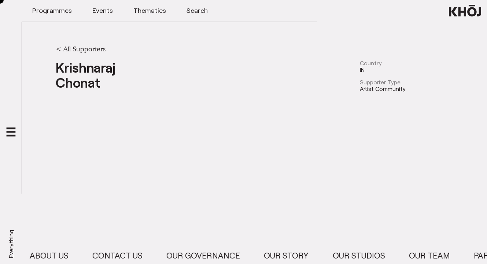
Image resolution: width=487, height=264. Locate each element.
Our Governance (208, 255)
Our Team (434, 255)
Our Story (291, 255)
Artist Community (383, 88)
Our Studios (364, 255)
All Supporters (84, 49)
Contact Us (122, 255)
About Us (54, 255)
